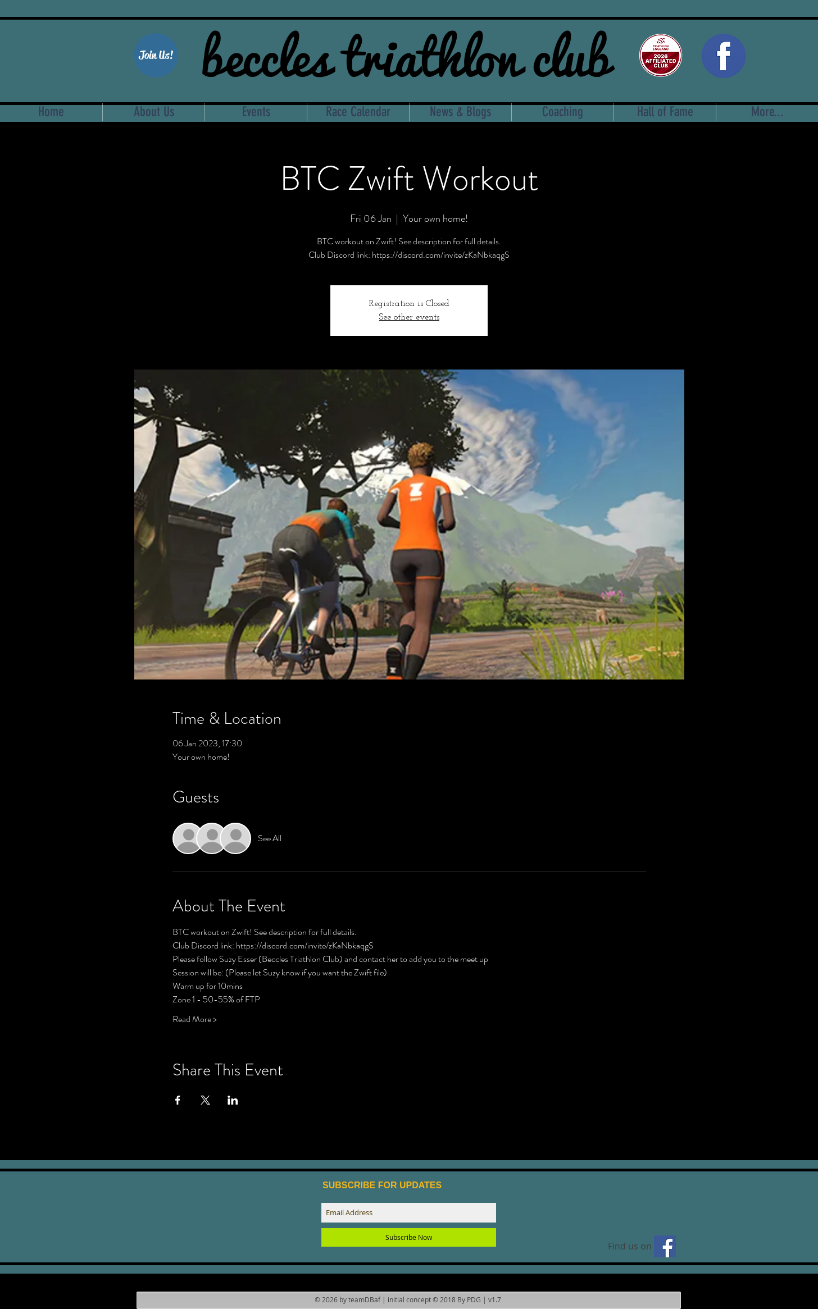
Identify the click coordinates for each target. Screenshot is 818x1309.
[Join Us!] (156, 55)
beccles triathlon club (405, 53)
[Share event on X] (205, 1100)
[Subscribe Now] (408, 1237)
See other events (409, 317)
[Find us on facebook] (665, 1246)
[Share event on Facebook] (177, 1100)
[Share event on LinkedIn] (233, 1100)
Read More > (194, 1019)
